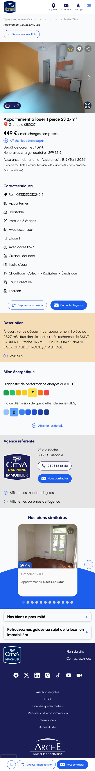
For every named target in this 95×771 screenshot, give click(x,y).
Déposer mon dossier (27, 305)
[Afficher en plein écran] (87, 105)
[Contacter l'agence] (68, 305)
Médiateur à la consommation (47, 713)
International (47, 720)
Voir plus (13, 356)
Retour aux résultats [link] (21, 34)
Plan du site (75, 651)
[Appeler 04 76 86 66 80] (55, 465)
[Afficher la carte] (79, 48)
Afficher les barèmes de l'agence (32, 501)
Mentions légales (47, 692)
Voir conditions (13, 170)
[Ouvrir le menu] (88, 7)
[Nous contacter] (55, 478)
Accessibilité (47, 727)
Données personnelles (47, 706)
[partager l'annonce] (87, 48)
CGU (47, 699)
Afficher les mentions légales (29, 493)
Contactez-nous (78, 658)
